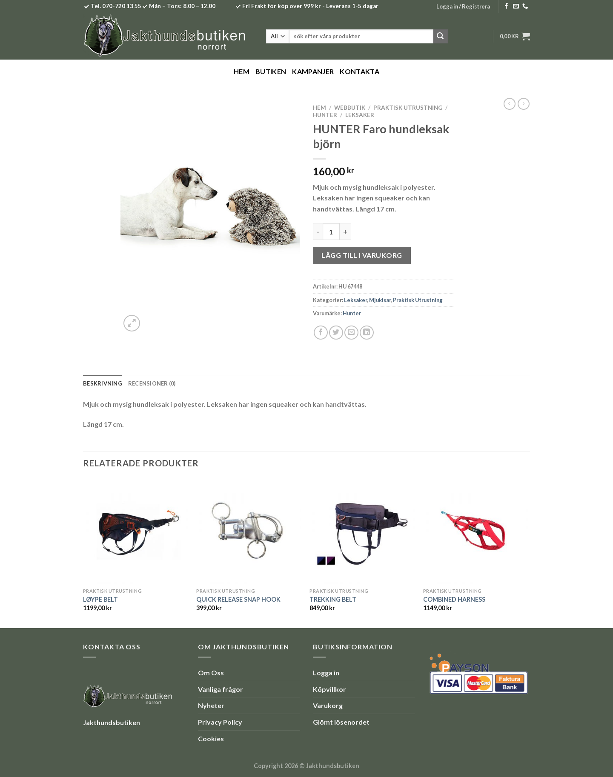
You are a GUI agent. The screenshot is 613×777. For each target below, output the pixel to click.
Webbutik (349, 107)
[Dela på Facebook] (321, 333)
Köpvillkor (329, 689)
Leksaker (359, 114)
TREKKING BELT (332, 599)
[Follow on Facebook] (507, 6)
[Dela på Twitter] (336, 333)
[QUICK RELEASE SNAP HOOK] (248, 531)
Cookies (211, 738)
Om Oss (211, 672)
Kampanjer (313, 71)
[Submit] (440, 36)
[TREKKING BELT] (362, 531)
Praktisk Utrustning (407, 107)
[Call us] (525, 6)
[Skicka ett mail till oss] (516, 6)
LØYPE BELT (100, 599)
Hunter (325, 114)
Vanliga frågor (220, 689)
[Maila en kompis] (351, 333)
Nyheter (211, 705)
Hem (241, 71)
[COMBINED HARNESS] (475, 531)
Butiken (270, 71)
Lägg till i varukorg (361, 255)
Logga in (326, 672)
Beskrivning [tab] (102, 383)
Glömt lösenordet (341, 722)
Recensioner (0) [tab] (152, 383)
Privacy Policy (220, 722)
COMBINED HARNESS (454, 599)
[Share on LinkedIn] (367, 333)
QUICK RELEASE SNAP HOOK (238, 599)
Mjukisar (380, 300)
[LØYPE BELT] (135, 531)
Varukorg (328, 705)
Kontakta (359, 71)
